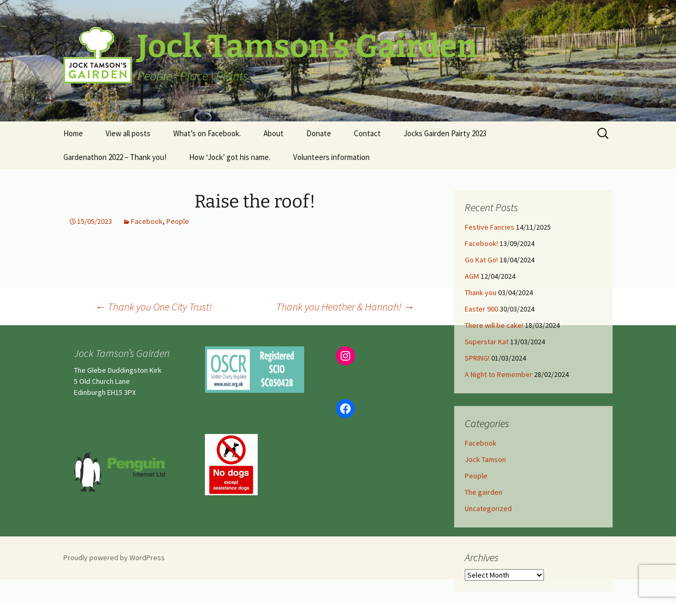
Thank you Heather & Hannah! (345, 306)
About (274, 133)
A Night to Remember (498, 374)
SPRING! (477, 358)
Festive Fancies (489, 227)
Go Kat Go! (481, 260)
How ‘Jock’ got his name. (229, 157)
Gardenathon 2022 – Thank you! (114, 157)
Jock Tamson (485, 459)
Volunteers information (331, 157)
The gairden (483, 492)
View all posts (128, 133)
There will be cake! (494, 325)
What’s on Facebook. (207, 133)
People (177, 221)
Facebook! (481, 243)
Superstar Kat (487, 341)
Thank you (480, 292)
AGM (472, 276)
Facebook (147, 221)
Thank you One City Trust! (153, 306)
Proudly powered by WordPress (114, 557)
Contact (367, 133)
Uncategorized (488, 508)
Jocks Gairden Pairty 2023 (444, 133)
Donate (318, 133)
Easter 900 (481, 309)
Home (73, 133)
